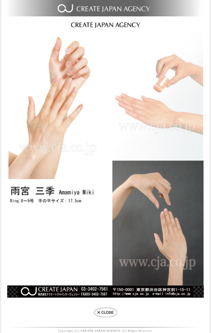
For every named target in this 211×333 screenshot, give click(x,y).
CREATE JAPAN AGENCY (100, 330)
